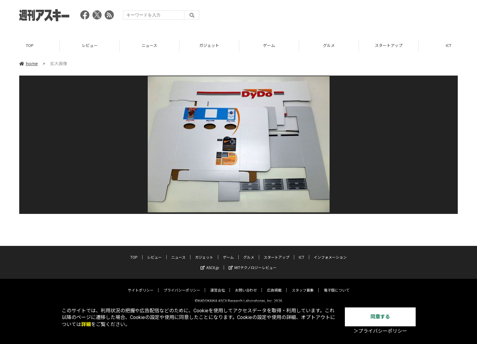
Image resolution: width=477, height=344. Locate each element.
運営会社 (217, 285)
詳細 (86, 324)
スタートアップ (389, 45)
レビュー (90, 45)
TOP (30, 45)
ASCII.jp (210, 262)
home (28, 64)
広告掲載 (274, 285)
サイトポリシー (141, 285)
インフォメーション (330, 252)
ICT (301, 252)
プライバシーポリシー (182, 285)
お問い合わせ (246, 285)
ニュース (149, 45)
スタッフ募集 (303, 285)
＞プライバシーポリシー (380, 331)
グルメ (329, 45)
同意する (380, 317)
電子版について (336, 285)
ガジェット (209, 45)
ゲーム (269, 45)
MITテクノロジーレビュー (252, 262)
